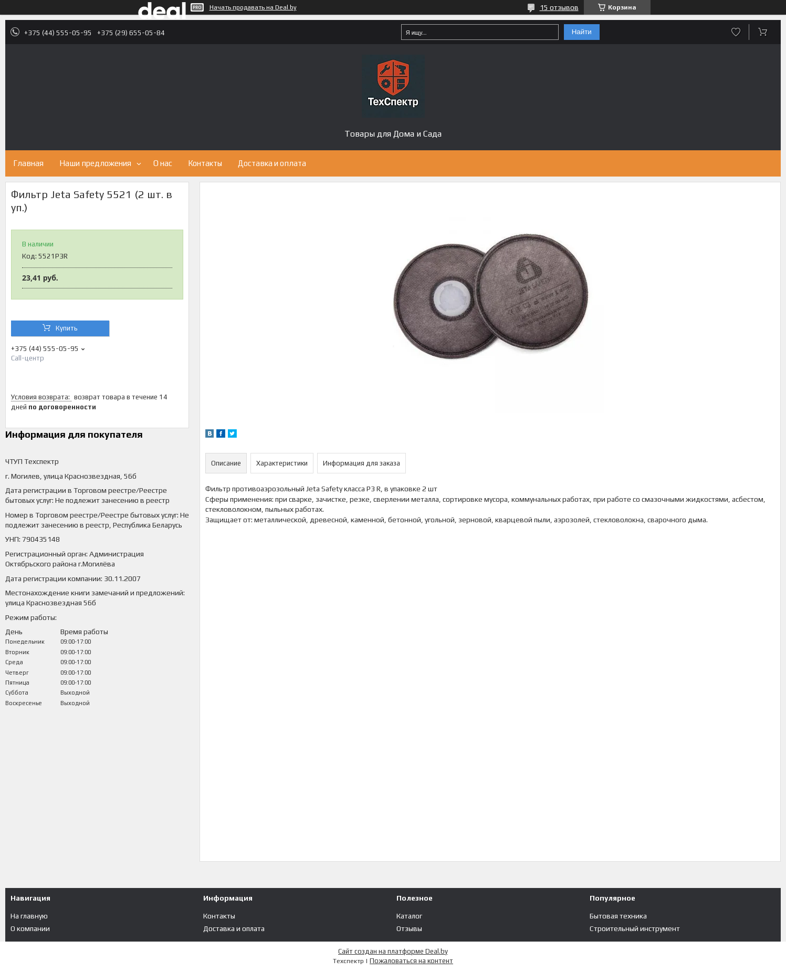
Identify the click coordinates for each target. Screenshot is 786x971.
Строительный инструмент (635, 928)
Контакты (205, 163)
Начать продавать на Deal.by (253, 7)
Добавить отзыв (735, 32)
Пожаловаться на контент (411, 961)
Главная (28, 163)
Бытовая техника (618, 916)
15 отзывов (559, 7)
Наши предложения (95, 163)
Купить (67, 328)
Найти (582, 32)
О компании (30, 928)
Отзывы (409, 928)
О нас (162, 163)
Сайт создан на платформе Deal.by (393, 951)
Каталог (409, 916)
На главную (29, 916)
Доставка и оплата (272, 163)
